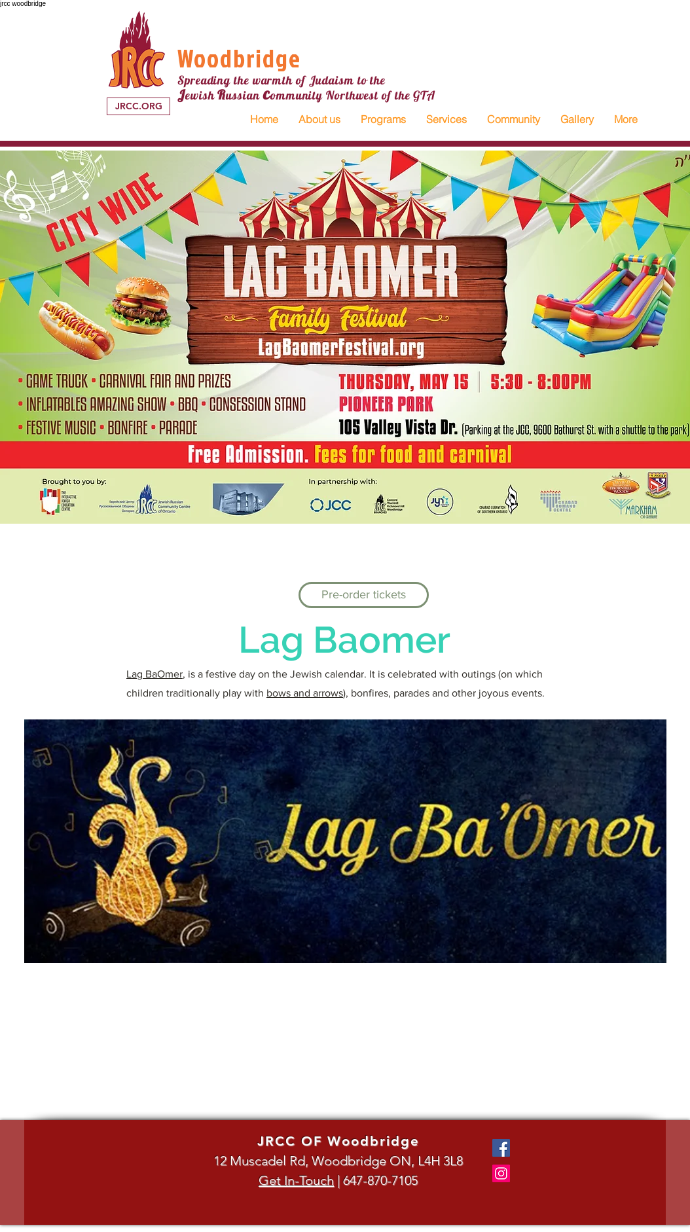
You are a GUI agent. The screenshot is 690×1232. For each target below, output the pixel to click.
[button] (319, 119)
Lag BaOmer (154, 673)
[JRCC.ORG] (138, 106)
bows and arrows (304, 692)
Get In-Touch (296, 1180)
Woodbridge (239, 58)
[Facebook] (501, 1148)
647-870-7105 (380, 1180)
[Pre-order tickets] (364, 595)
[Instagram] (501, 1173)
